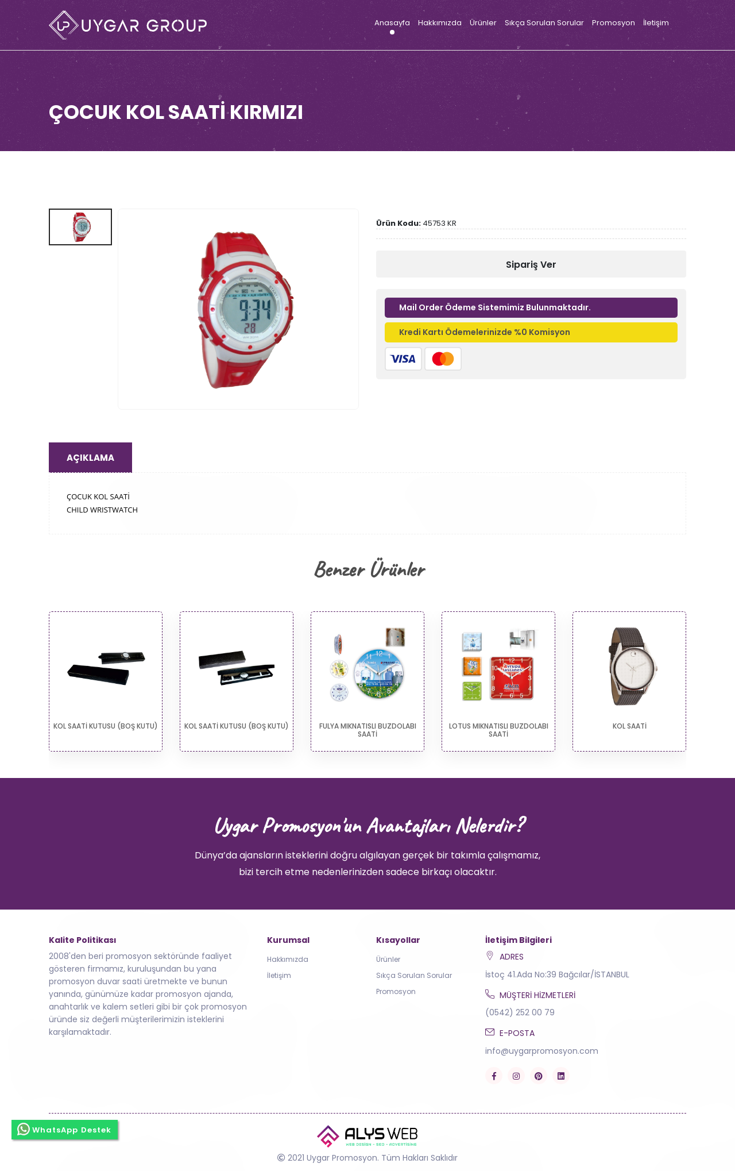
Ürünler (483, 22)
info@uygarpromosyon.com (541, 1051)
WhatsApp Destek (64, 1129)
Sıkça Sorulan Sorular (544, 22)
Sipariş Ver (531, 264)
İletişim (656, 22)
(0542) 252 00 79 (520, 1012)
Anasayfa (392, 22)
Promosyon (613, 22)
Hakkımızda (440, 22)
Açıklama (90, 458)
